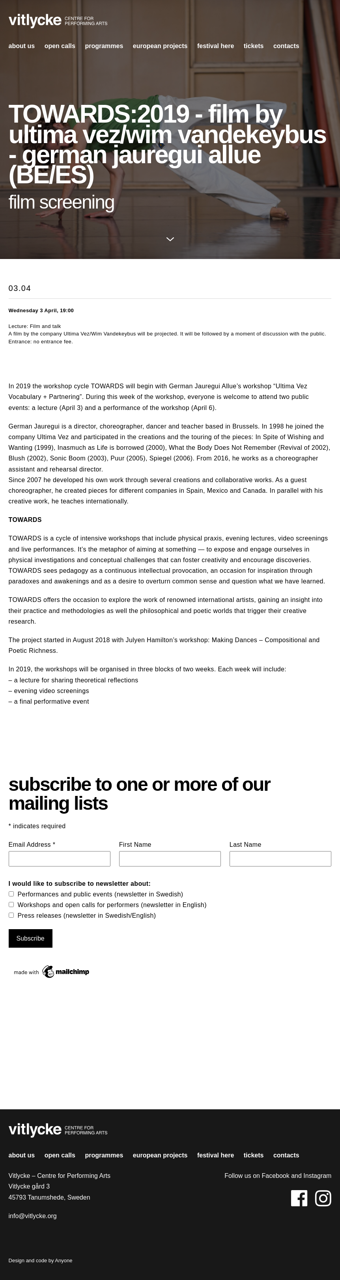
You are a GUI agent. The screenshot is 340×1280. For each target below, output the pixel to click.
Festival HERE (215, 46)
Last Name (246, 844)
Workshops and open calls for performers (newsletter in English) (112, 905)
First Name (135, 844)
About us (22, 46)
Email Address (32, 844)
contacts (286, 46)
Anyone (63, 1260)
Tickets (254, 46)
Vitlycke (58, 23)
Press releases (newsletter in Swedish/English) (87, 915)
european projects (160, 46)
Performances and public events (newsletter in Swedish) (100, 894)
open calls (60, 46)
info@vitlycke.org (33, 1216)
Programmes (104, 46)
